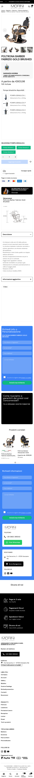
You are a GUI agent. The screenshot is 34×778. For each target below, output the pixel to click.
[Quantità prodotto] (9, 157)
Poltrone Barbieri (23, 10)
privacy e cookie (26, 377)
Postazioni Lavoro (6, 710)
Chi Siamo (4, 674)
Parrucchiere (5, 737)
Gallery (3, 680)
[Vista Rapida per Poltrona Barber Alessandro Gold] (26, 447)
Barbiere (3, 732)
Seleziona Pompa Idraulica (13, 143)
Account (4, 677)
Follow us (5, 747)
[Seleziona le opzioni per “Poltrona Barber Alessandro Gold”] (23, 447)
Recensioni (4, 695)
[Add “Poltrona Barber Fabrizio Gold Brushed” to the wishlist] (30, 162)
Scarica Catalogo (6, 686)
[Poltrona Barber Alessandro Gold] (25, 441)
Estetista (4, 735)
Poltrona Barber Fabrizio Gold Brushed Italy (8, 455)
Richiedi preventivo (7, 689)
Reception (4, 713)
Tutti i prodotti (6, 722)
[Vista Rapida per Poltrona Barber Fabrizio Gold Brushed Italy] (10, 447)
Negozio (8, 10)
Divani (3, 719)
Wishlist (3, 683)
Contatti (4, 692)
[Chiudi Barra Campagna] (32, 2)
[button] (29, 30)
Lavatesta (4, 707)
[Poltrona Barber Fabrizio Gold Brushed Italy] (8, 441)
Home (3, 10)
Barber (3, 12)
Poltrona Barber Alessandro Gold (23, 451)
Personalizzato (6, 740)
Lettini (3, 716)
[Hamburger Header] (2, 6)
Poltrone (14, 10)
